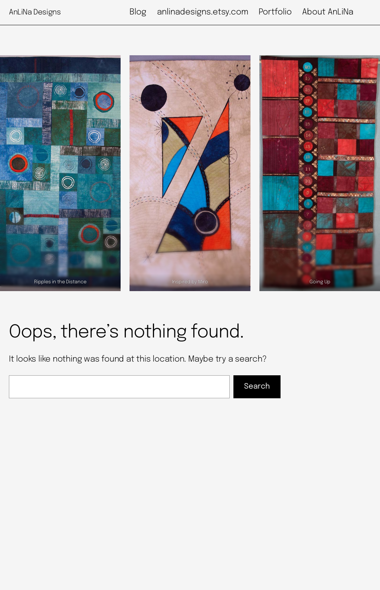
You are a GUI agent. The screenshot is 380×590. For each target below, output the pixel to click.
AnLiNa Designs (34, 12)
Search (257, 386)
